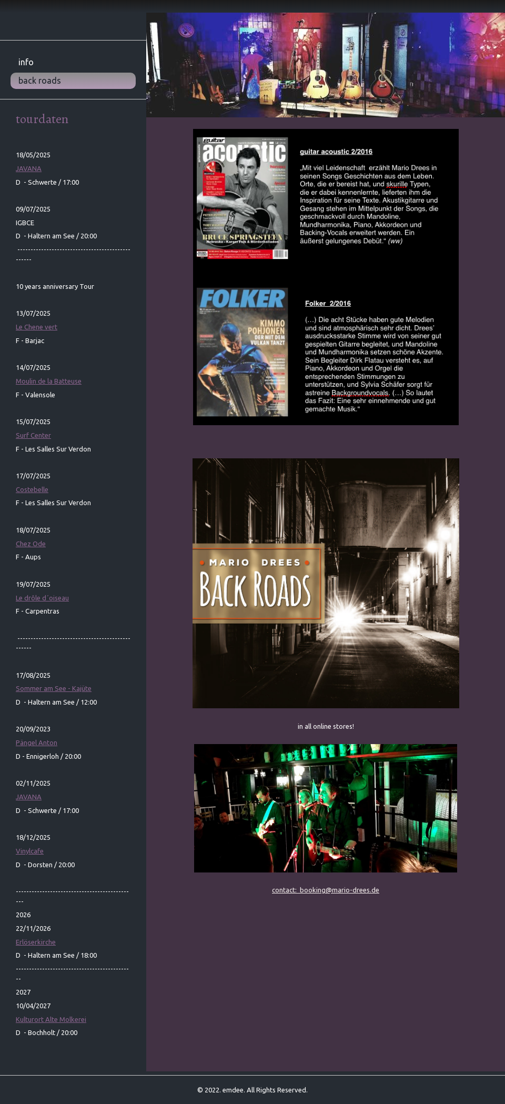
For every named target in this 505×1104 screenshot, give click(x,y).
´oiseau (42, 597)
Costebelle (32, 489)
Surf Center (33, 435)
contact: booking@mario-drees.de (325, 890)
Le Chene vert (36, 326)
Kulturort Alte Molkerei (51, 1019)
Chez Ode (31, 543)
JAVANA (29, 168)
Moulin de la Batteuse (49, 381)
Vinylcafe (30, 851)
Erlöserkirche (36, 942)
